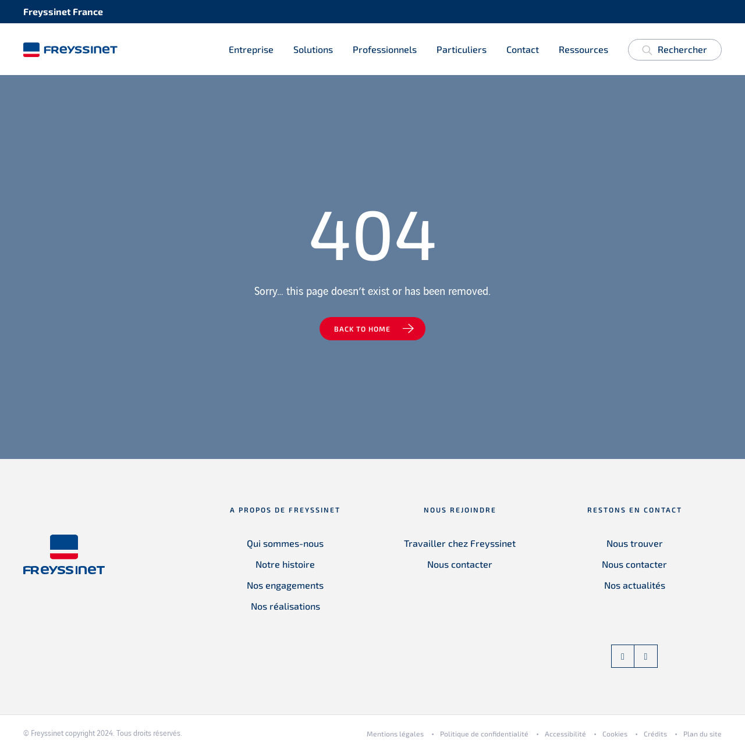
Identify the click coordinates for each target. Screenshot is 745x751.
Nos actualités (634, 585)
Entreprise (251, 49)
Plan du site (702, 734)
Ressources (583, 49)
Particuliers (462, 49)
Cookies (614, 734)
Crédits (655, 734)
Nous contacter (459, 564)
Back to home (362, 330)
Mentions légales (395, 734)
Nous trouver (634, 543)
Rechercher (674, 51)
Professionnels (385, 49)
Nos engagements (285, 585)
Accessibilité (565, 734)
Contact (522, 49)
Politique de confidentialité (484, 734)
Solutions (313, 49)
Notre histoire (285, 564)
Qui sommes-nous (285, 543)
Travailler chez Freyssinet (460, 543)
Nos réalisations (285, 606)
